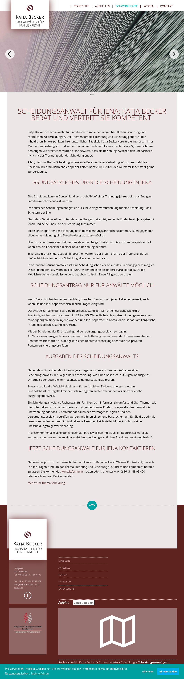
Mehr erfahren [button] (40, 673)
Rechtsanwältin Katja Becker (77, 662)
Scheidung (128, 662)
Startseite (81, 6)
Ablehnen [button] (148, 671)
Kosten (149, 6)
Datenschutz (66, 588)
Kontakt (166, 6)
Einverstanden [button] (168, 671)
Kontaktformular (73, 471)
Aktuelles (102, 6)
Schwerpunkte (127, 6)
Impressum (65, 581)
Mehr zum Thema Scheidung (46, 483)
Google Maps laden (83, 602)
